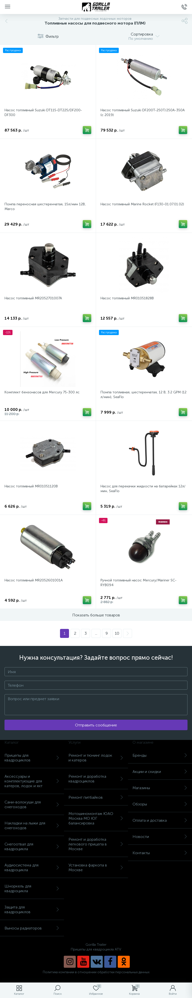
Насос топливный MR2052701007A (33, 298)
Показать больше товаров (96, 615)
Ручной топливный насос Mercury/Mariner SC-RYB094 (138, 582)
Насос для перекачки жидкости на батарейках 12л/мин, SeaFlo (143, 488)
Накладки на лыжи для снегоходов (32, 825)
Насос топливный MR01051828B (127, 298)
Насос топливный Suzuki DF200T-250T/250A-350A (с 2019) (142, 112)
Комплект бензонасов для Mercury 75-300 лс (42, 392)
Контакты (160, 852)
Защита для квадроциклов (32, 909)
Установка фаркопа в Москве (96, 867)
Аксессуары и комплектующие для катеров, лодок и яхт (32, 781)
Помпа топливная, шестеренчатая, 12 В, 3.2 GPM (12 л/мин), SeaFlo (143, 394)
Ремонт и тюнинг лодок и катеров (96, 757)
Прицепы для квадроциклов (32, 757)
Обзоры (160, 804)
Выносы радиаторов (32, 928)
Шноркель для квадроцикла (32, 888)
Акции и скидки (160, 771)
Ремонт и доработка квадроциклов (96, 778)
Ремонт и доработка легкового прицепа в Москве (96, 844)
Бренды (160, 755)
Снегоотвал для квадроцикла (32, 846)
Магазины (160, 787)
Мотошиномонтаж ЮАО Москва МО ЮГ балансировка (96, 818)
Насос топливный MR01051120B (31, 486)
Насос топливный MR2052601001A (33, 580)
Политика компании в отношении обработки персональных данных (96, 972)
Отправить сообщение (96, 725)
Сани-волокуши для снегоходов (32, 804)
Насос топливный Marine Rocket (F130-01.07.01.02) (142, 204)
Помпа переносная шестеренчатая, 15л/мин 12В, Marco (45, 206)
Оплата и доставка (160, 820)
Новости (160, 836)
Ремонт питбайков (96, 797)
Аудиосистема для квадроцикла (32, 867)
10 (117, 633)
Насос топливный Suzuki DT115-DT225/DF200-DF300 (43, 112)
